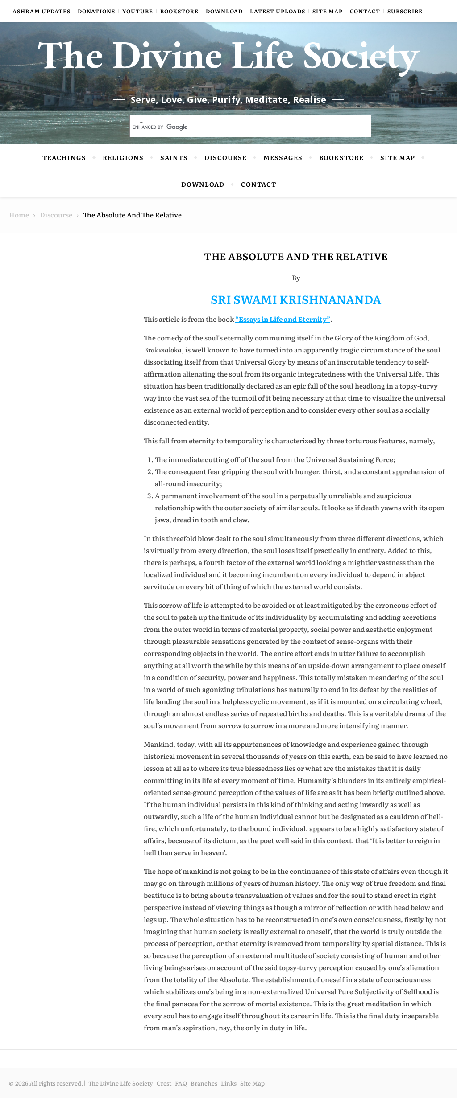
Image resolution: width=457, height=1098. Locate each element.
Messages (283, 157)
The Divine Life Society (229, 62)
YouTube (137, 11)
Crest (164, 1083)
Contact (365, 11)
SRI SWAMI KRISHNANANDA (296, 298)
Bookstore (179, 11)
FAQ (181, 1083)
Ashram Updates (41, 11)
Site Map (327, 11)
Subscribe (405, 11)
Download (224, 11)
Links (229, 1083)
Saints (174, 157)
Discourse (225, 157)
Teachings (64, 157)
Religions (123, 157)
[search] (240, 127)
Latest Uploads (277, 11)
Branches (204, 1083)
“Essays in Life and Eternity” (282, 319)
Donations (96, 11)
